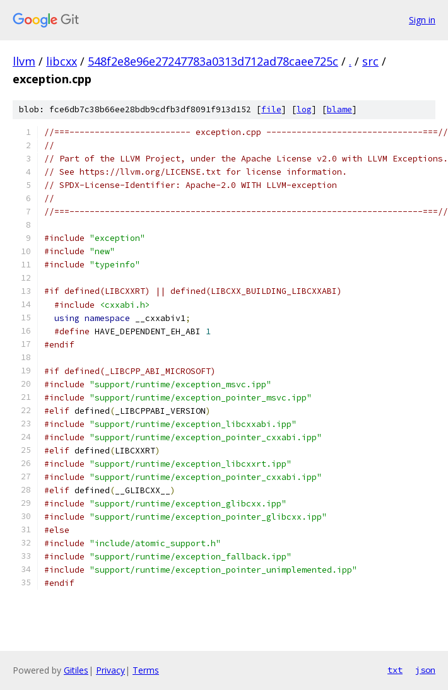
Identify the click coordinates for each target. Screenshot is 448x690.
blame (339, 109)
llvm (24, 61)
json (425, 669)
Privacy (110, 670)
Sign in (422, 20)
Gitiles (76, 670)
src (370, 61)
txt (395, 669)
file (271, 109)
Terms (146, 670)
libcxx (61, 61)
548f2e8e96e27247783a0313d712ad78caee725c (213, 61)
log (304, 109)
